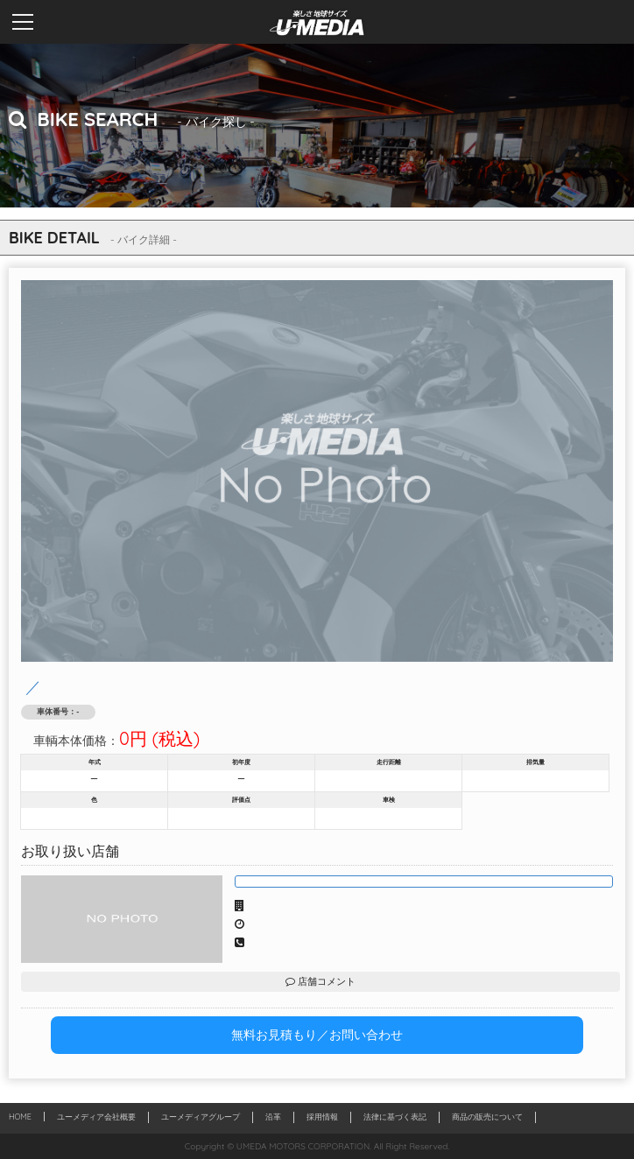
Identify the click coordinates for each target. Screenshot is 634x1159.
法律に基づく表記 (394, 1116)
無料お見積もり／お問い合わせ (317, 1035)
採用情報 (322, 1116)
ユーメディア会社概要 (96, 1116)
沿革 (273, 1116)
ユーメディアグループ (200, 1116)
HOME (20, 1116)
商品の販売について (487, 1116)
